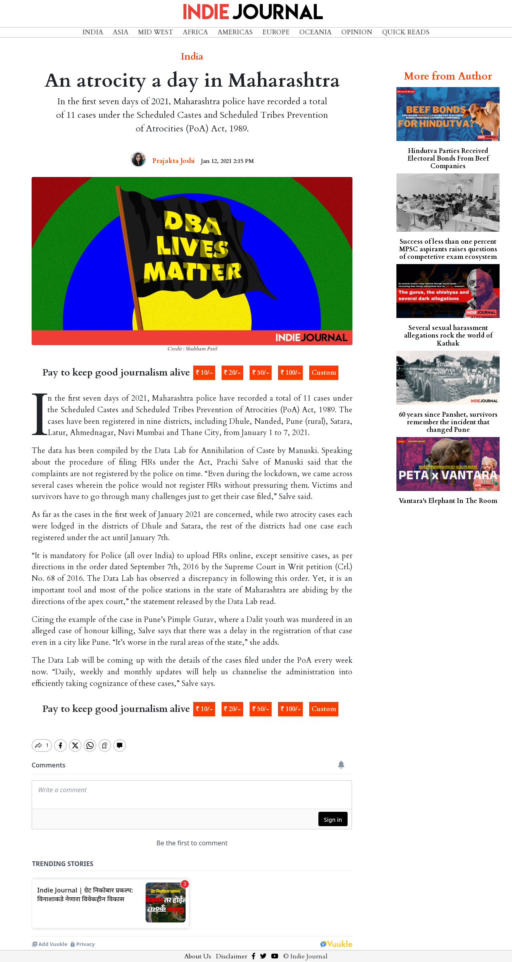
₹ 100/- (290, 372)
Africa (195, 32)
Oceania (315, 32)
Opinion (356, 32)
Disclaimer (231, 949)
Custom (324, 372)
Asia (120, 32)
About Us (197, 949)
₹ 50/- (260, 372)
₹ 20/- (232, 372)
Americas (235, 32)
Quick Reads (406, 32)
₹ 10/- (204, 372)
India (92, 32)
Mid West (155, 32)
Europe (276, 32)
